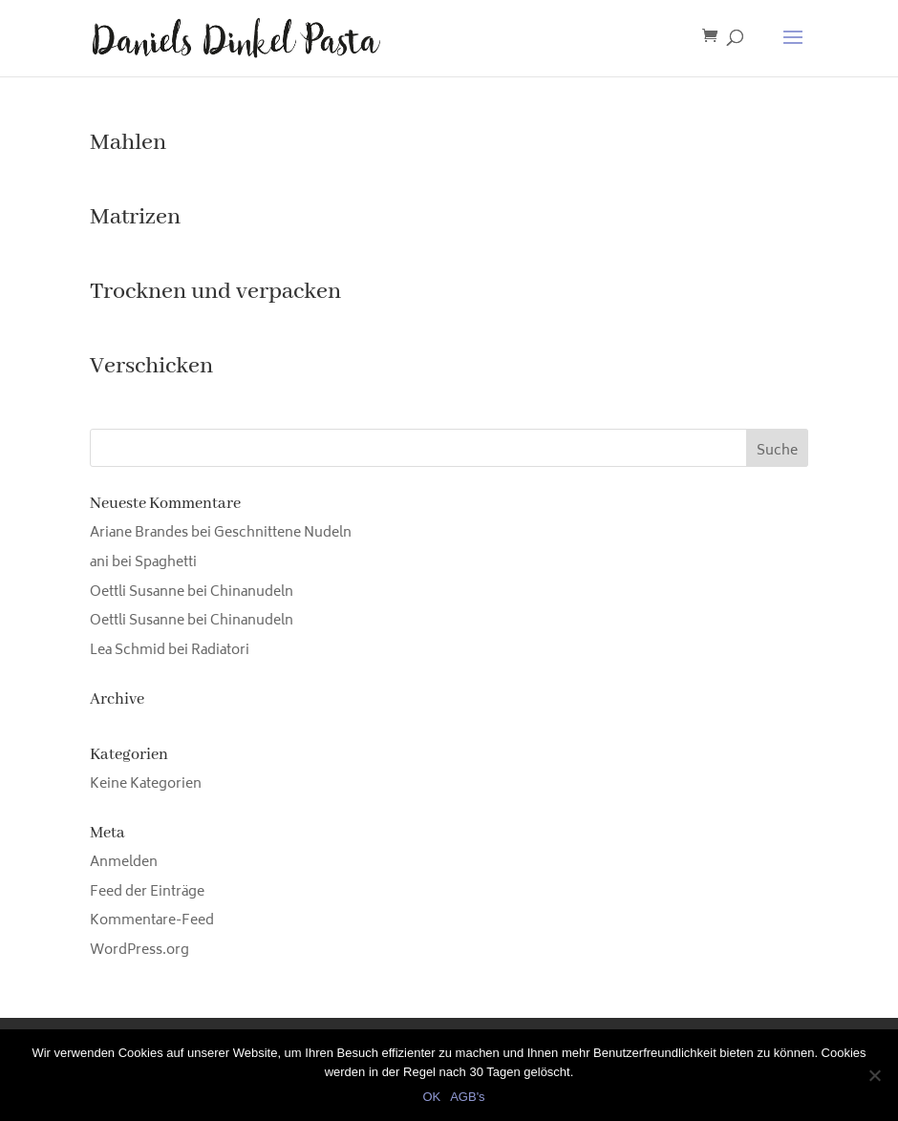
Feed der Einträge (147, 892)
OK (431, 1096)
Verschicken (151, 366)
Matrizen (135, 217)
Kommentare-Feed (152, 921)
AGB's (467, 1096)
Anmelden (124, 863)
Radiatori (220, 651)
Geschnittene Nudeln (283, 533)
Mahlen (128, 143)
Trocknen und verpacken (215, 292)
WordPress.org (139, 950)
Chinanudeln (251, 592)
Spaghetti (166, 563)
